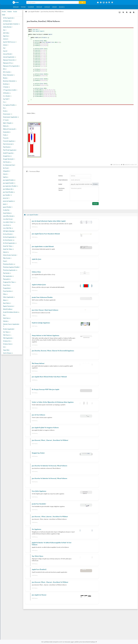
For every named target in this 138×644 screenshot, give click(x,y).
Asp (4, 48)
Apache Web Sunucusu (9, 42)
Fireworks (6, 138)
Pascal (5, 261)
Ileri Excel (6, 168)
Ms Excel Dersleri (8, 234)
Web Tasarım (7, 335)
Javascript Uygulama (9, 201)
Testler (23, 7)
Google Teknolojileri (9, 159)
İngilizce (5, 177)
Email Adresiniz (63, 180)
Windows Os (7, 341)
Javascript (6, 198)
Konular (15, 7)
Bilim (5, 69)
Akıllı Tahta (6, 33)
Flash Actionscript (8, 144)
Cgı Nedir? (6, 99)
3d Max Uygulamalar (9, 18)
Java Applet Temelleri (9, 183)
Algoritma (6, 36)
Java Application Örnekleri (10, 186)
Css (4, 102)
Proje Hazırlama (8, 291)
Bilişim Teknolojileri (9, 75)
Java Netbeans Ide (8, 189)
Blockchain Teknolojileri (10, 81)
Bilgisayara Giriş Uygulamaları (11, 66)
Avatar (60, 184)
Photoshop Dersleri (9, 264)
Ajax (5, 30)
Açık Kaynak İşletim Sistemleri (11, 24)
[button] (113, 2)
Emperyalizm (7, 132)
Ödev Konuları (7, 258)
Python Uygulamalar (9, 297)
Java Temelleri (7, 195)
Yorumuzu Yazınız (61, 189)
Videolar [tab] (9, 11)
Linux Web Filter (8, 228)
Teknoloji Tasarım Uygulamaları (11, 325)
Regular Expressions (8, 306)
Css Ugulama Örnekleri (9, 105)
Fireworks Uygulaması (9, 141)
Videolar (39, 7)
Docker (5, 111)
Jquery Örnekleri (8, 207)
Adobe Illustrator (7, 27)
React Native (7, 303)
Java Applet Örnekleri (9, 180)
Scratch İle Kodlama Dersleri (11, 312)
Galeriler (31, 7)
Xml (4, 347)
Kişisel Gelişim (7, 213)
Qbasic (5, 300)
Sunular (47, 7)
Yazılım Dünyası (8, 353)
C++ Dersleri (7, 96)
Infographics (6, 171)
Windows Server (8, 344)
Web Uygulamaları (8, 338)
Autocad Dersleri (8, 54)
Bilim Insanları (7, 72)
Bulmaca (62, 7)
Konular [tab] (4, 11)
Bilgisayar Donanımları (9, 60)
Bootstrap (6, 84)
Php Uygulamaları (8, 276)
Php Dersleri (7, 273)
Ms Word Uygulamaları (9, 243)
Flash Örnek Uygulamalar (10, 150)
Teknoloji (6, 321)
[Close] (96, 642)
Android (5, 39)
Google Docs (7, 156)
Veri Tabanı (6, 332)
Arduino (6, 45)
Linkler (54, 7)
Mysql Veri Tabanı (8, 249)
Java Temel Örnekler (9, 192)
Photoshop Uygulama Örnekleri (11, 267)
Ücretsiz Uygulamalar (9, 329)
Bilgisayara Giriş (8, 63)
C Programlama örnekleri (10, 90)
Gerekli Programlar (8, 153)
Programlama (7, 288)
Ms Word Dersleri (8, 240)
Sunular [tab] (15, 11)
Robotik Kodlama (8, 309)
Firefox (5, 135)
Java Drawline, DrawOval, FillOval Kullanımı (52, 11)
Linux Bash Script (8, 219)
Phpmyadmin (7, 279)
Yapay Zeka (6, 350)
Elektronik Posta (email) (9, 129)
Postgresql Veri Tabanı (9, 282)
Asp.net (5, 51)
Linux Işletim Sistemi (9, 222)
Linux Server (7, 225)
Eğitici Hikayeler (8, 123)
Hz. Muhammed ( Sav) (9, 165)
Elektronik (6, 126)
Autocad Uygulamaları (9, 57)
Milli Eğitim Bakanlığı (9, 231)
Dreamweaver (7, 114)
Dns (4, 108)
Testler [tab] (3, 15)
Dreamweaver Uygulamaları (11, 117)
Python (5, 294)
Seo (4, 315)
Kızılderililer (6, 210)
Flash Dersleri (7, 147)
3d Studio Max (7, 21)
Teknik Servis (7, 318)
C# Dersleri (7, 93)
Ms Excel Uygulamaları (9, 237)
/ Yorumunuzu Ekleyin (33, 171)
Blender (5, 78)
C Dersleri (6, 87)
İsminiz (60, 176)
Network (6, 252)
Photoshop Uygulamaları (10, 270)
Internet (5, 174)
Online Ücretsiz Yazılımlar (10, 255)
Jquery (5, 204)
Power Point (6, 285)
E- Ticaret (6, 120)
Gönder (95, 203)
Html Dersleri (7, 162)
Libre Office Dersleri (9, 216)
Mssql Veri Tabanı (8, 246)
